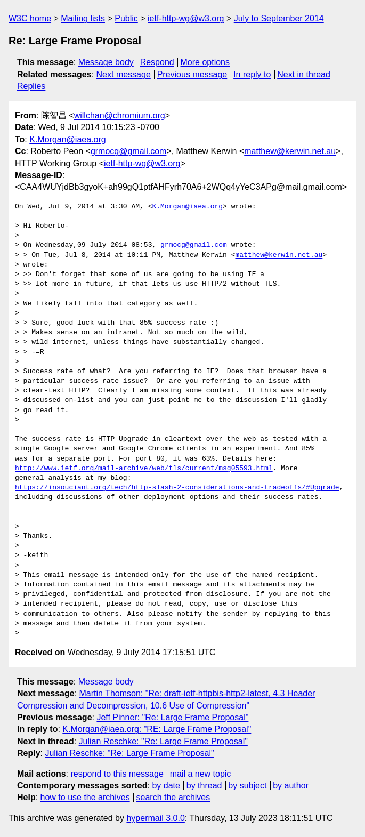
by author (291, 785)
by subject (247, 785)
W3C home (30, 18)
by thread (204, 785)
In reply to (252, 74)
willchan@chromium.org (119, 115)
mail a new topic (200, 773)
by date (166, 785)
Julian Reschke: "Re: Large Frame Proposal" (163, 741)
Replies (31, 86)
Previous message (192, 74)
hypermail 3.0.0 (155, 818)
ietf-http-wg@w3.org (186, 18)
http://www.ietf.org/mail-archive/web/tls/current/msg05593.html (144, 468)
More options (205, 62)
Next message (123, 74)
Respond (157, 62)
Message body (106, 62)
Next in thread (303, 74)
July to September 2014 (279, 18)
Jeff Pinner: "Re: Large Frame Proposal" (172, 717)
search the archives (173, 797)
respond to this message (116, 773)
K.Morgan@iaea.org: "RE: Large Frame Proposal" (156, 729)
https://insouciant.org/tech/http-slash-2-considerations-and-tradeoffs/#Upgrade (177, 488)
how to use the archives (85, 797)
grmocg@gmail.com (129, 151)
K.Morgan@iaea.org (67, 139)
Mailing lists (83, 18)
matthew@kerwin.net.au (290, 151)
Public (126, 18)
